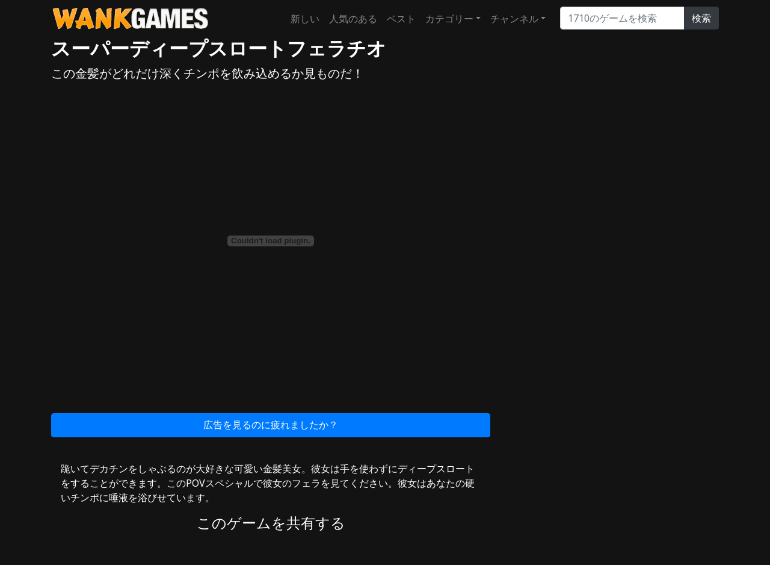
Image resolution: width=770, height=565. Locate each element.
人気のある (353, 18)
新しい (305, 18)
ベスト (401, 18)
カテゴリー (449, 18)
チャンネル (514, 18)
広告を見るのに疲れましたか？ (270, 425)
